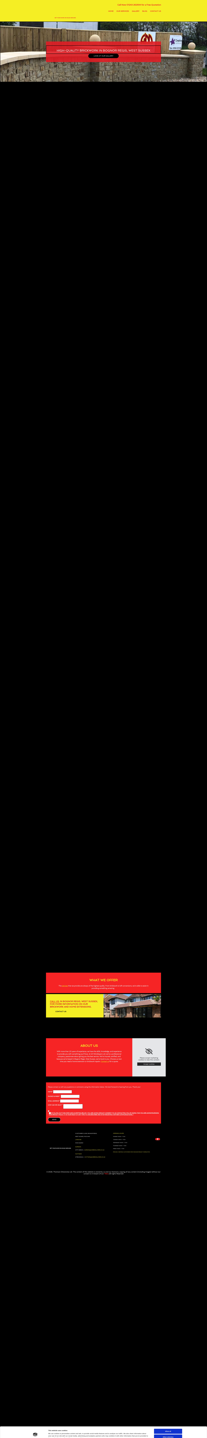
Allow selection (168, 826)
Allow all (168, 820)
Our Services (122, 11)
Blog (144, 11)
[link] (149, 1051)
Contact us (105, 1061)
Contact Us (155, 11)
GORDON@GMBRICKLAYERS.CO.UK (94, 1150)
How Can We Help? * (55, 1105)
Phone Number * (54, 1096)
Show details (125, 834)
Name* (50, 1092)
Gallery (135, 11)
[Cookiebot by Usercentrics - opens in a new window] (35, 834)
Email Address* (54, 1101)
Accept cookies (148, 1064)
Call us (54, 1001)
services (65, 986)
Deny (168, 832)
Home (111, 11)
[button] (103, 56)
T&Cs (106, 1174)
